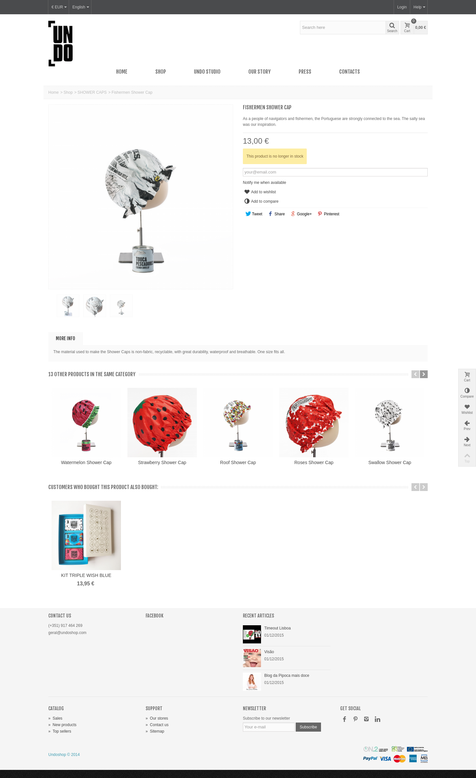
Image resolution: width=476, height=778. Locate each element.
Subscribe (308, 727)
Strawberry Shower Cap (162, 462)
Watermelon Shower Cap (86, 462)
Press (305, 71)
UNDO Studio (207, 71)
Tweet (253, 214)
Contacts (349, 71)
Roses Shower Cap (313, 462)
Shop (160, 71)
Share (276, 214)
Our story (259, 71)
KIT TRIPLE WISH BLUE (86, 575)
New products (62, 725)
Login (402, 7)
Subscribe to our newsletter (266, 718)
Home (121, 71)
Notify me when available (264, 182)
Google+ (301, 214)
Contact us (157, 725)
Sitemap (155, 731)
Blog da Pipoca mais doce (286, 675)
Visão (269, 652)
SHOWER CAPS (92, 92)
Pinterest (328, 214)
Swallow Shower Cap (389, 462)
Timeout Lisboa (277, 628)
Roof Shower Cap (238, 462)
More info (65, 338)
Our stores (157, 718)
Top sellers (59, 731)
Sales (55, 718)
